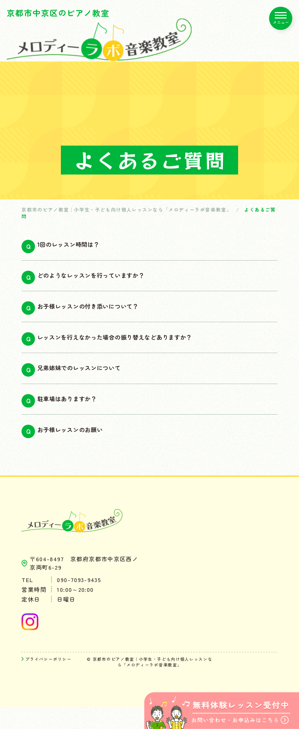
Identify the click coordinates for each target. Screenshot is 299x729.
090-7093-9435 (79, 601)
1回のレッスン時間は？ (80, 247)
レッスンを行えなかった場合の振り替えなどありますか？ (136, 348)
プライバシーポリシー (48, 681)
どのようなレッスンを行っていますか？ (107, 280)
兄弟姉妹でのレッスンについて (92, 382)
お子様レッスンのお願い (82, 450)
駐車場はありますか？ (78, 416)
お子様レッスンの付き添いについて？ (103, 314)
